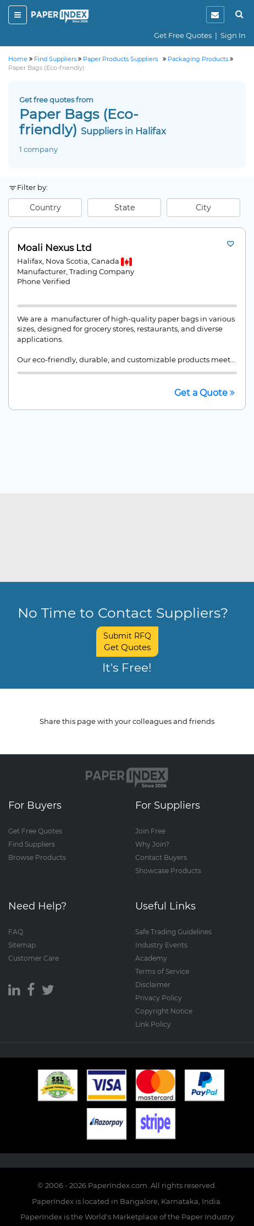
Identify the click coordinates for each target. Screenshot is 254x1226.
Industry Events (161, 945)
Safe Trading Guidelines (173, 932)
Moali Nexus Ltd (54, 248)
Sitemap (22, 945)
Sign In (233, 35)
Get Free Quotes (183, 35)
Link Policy (153, 1024)
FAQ (15, 932)
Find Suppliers (31, 844)
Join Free (150, 831)
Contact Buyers (161, 857)
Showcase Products (168, 871)
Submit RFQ (127, 641)
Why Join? (152, 844)
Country (45, 207)
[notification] (215, 14)
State (124, 207)
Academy (151, 958)
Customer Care (33, 958)
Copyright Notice (163, 1011)
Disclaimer (152, 984)
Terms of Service (162, 971)
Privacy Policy (158, 998)
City (203, 207)
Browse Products (37, 857)
